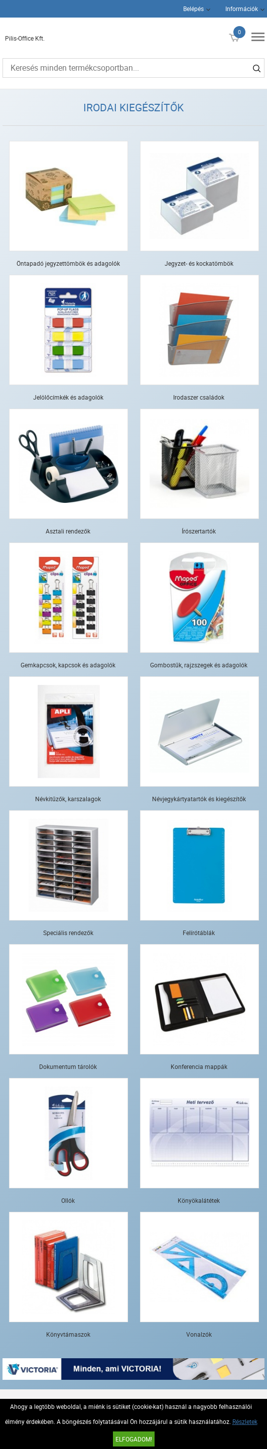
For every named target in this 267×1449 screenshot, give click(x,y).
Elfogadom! (133, 1439)
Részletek (244, 1421)
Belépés (193, 9)
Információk (241, 9)
